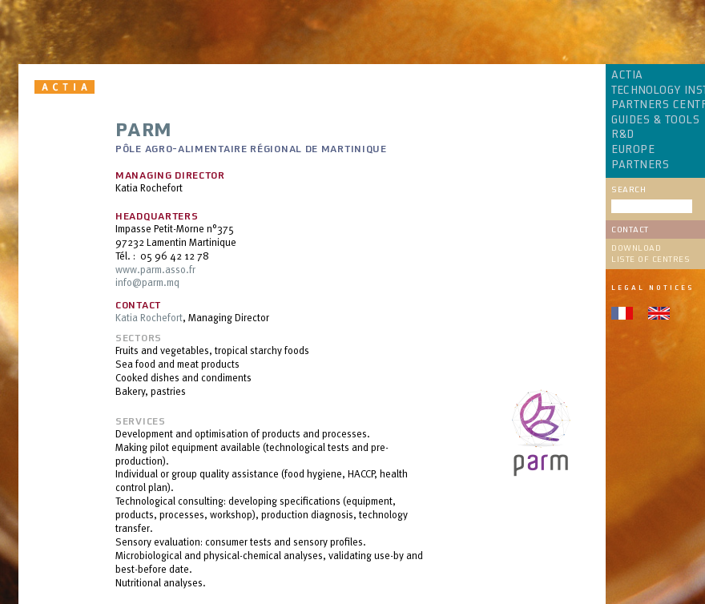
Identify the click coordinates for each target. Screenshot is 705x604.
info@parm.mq (147, 282)
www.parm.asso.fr (155, 269)
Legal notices (652, 288)
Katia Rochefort (149, 317)
